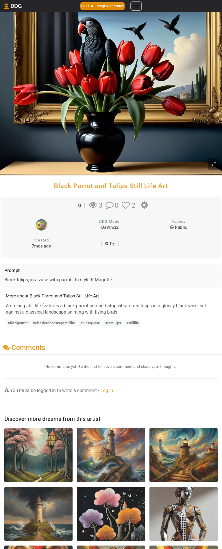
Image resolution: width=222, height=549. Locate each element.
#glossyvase (90, 323)
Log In (106, 390)
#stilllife (132, 323)
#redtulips (113, 323)
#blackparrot (18, 323)
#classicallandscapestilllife (54, 323)
